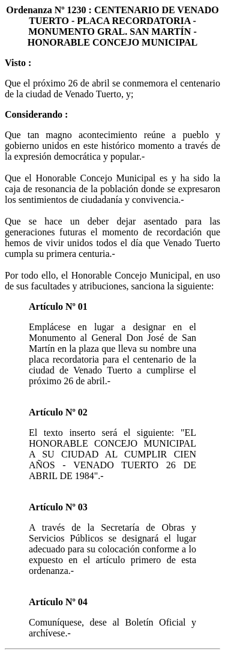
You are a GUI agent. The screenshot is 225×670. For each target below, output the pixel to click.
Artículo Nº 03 (58, 507)
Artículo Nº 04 (58, 602)
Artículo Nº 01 (58, 306)
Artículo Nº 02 (58, 412)
